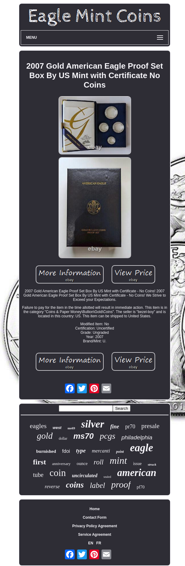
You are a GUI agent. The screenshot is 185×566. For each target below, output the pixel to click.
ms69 (71, 428)
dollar (63, 438)
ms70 (83, 436)
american (136, 472)
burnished (46, 451)
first (39, 462)
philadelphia (136, 437)
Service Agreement (94, 534)
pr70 (130, 427)
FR (98, 543)
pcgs (107, 436)
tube (38, 474)
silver (92, 424)
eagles (38, 426)
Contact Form (95, 517)
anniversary (61, 463)
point (120, 451)
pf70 (141, 487)
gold (45, 436)
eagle (141, 448)
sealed (107, 476)
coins (75, 484)
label (97, 485)
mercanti (101, 451)
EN (90, 543)
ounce (82, 463)
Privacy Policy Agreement (94, 526)
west (57, 427)
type (81, 450)
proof (121, 484)
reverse (52, 486)
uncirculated (85, 475)
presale (150, 426)
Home (95, 509)
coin (58, 472)
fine (114, 427)
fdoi (66, 451)
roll (98, 462)
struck (152, 464)
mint (118, 460)
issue (137, 463)
